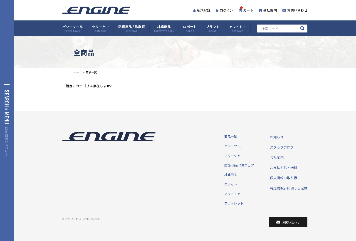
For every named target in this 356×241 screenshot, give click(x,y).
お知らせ (277, 136)
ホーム (78, 72)
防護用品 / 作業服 (131, 28)
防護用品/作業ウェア (239, 165)
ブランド (213, 28)
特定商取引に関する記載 (288, 188)
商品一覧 (230, 136)
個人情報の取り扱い (285, 177)
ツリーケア (100, 28)
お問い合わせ (294, 10)
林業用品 (164, 28)
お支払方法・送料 (283, 167)
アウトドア (237, 28)
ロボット (190, 28)
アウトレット (233, 203)
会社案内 (268, 10)
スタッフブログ (282, 147)
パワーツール (72, 28)
